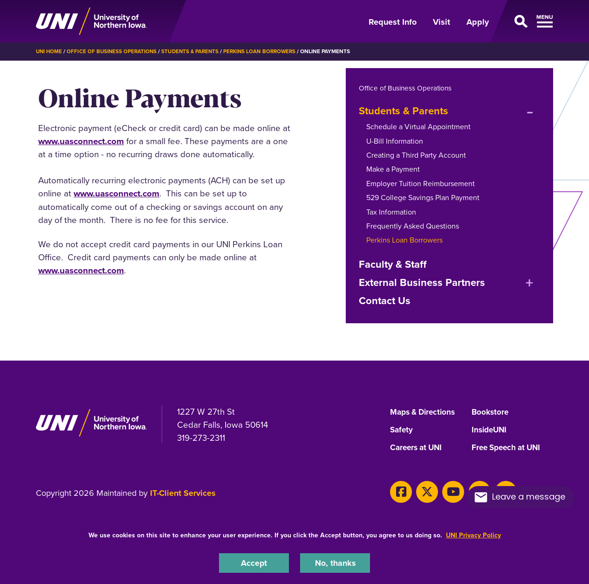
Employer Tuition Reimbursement (420, 183)
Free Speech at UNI (509, 447)
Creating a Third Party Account (416, 154)
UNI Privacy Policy (473, 534)
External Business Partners (422, 282)
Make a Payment (393, 169)
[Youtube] (446, 489)
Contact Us (385, 300)
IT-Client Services (183, 493)
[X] (423, 489)
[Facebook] (399, 489)
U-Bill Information (394, 140)
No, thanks (335, 562)
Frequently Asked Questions (412, 225)
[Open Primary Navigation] (527, 21)
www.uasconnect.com (81, 141)
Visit (441, 22)
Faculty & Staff (392, 263)
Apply (477, 22)
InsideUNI (490, 429)
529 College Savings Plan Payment (422, 197)
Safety (402, 429)
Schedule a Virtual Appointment (418, 126)
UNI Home (49, 51)
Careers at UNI (418, 447)
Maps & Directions (425, 411)
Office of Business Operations (114, 51)
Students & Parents (194, 51)
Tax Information (391, 211)
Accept (253, 562)
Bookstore (491, 411)
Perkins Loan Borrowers (267, 51)
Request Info (393, 22)
